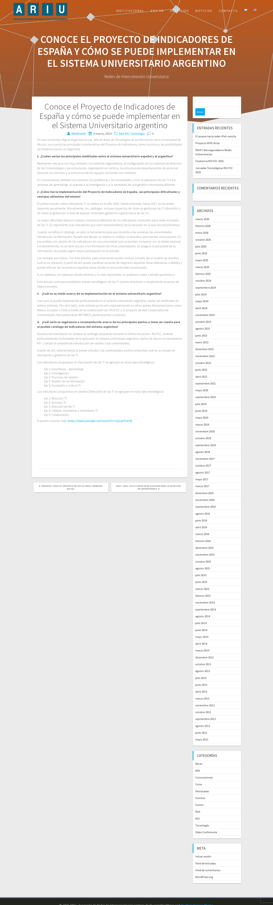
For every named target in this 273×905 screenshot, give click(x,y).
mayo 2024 (201, 294)
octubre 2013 (203, 657)
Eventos (200, 790)
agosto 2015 (202, 561)
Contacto (228, 11)
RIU (127, 134)
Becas (198, 756)
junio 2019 (201, 403)
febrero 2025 (203, 266)
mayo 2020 (201, 383)
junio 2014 (201, 622)
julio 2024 (200, 287)
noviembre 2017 (205, 451)
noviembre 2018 (205, 424)
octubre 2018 (203, 431)
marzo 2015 (202, 581)
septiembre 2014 (205, 602)
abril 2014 (201, 636)
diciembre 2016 (204, 485)
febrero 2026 (203, 218)
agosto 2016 (202, 506)
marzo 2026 (202, 211)
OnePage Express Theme (197, 898)
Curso (198, 777)
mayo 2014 (201, 629)
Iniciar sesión (203, 849)
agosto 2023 (202, 321)
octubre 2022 (203, 355)
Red (121, 134)
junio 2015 (201, 574)
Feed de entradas (205, 856)
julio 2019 (200, 396)
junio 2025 (201, 246)
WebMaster (78, 134)
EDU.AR (157, 11)
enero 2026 (201, 225)
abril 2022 (201, 369)
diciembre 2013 (204, 650)
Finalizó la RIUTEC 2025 (209, 153)
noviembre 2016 (205, 492)
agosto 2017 (202, 465)
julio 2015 (200, 568)
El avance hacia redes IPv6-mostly (215, 129)
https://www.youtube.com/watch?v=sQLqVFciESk (100, 421)
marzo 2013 (202, 691)
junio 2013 (201, 677)
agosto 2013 (202, 663)
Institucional (130, 11)
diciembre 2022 (204, 341)
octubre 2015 (203, 554)
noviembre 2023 (205, 307)
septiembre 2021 (205, 376)
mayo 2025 (201, 253)
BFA (197, 763)
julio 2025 (200, 239)
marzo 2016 (202, 526)
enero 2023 (201, 335)
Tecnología (137, 134)
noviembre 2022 (205, 348)
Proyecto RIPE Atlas (207, 136)
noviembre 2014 (205, 595)
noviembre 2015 (205, 547)
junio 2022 (201, 362)
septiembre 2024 (205, 280)
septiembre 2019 (205, 389)
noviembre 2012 (205, 698)
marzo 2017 (202, 478)
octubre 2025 (203, 232)
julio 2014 (200, 615)
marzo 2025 (202, 259)
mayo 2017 (201, 472)
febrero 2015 (203, 588)
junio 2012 (201, 725)
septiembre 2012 (205, 711)
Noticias (203, 11)
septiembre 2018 (205, 438)
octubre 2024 (203, 273)
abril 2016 (201, 520)
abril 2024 (201, 301)
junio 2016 (201, 513)
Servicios (179, 11)
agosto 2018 (202, 444)
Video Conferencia (206, 825)
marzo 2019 (202, 417)
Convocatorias (204, 770)
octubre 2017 (203, 458)
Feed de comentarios (207, 863)
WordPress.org (204, 869)
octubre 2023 (203, 314)
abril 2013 (201, 684)
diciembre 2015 (204, 540)
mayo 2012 (201, 732)
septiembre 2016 (205, 499)
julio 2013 (200, 670)
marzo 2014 (202, 643)
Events (199, 797)
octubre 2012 (203, 705)
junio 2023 (201, 328)
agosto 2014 (202, 609)
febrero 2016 (203, 533)
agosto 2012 (202, 718)
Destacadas (202, 784)
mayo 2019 (201, 410)
